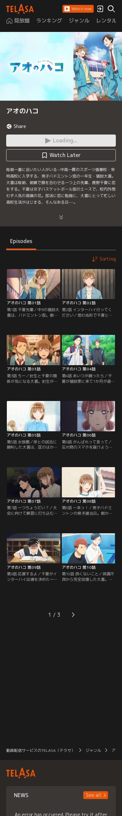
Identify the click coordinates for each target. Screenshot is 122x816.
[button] (78, 9)
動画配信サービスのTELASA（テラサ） (40, 750)
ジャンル (93, 750)
